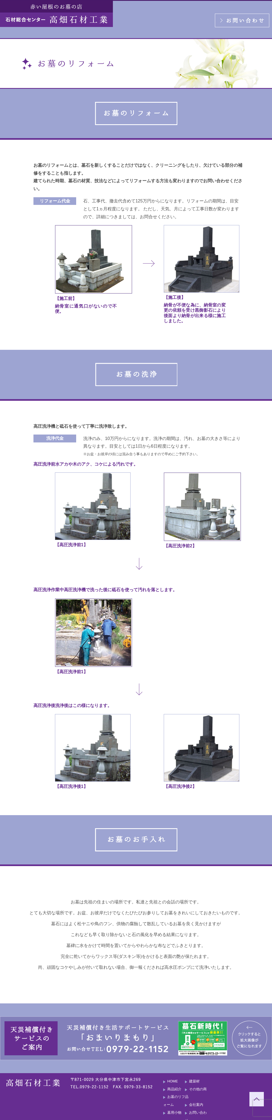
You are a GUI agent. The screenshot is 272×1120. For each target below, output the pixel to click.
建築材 (194, 1081)
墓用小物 (174, 1112)
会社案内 (196, 1105)
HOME (172, 1081)
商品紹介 (174, 1089)
